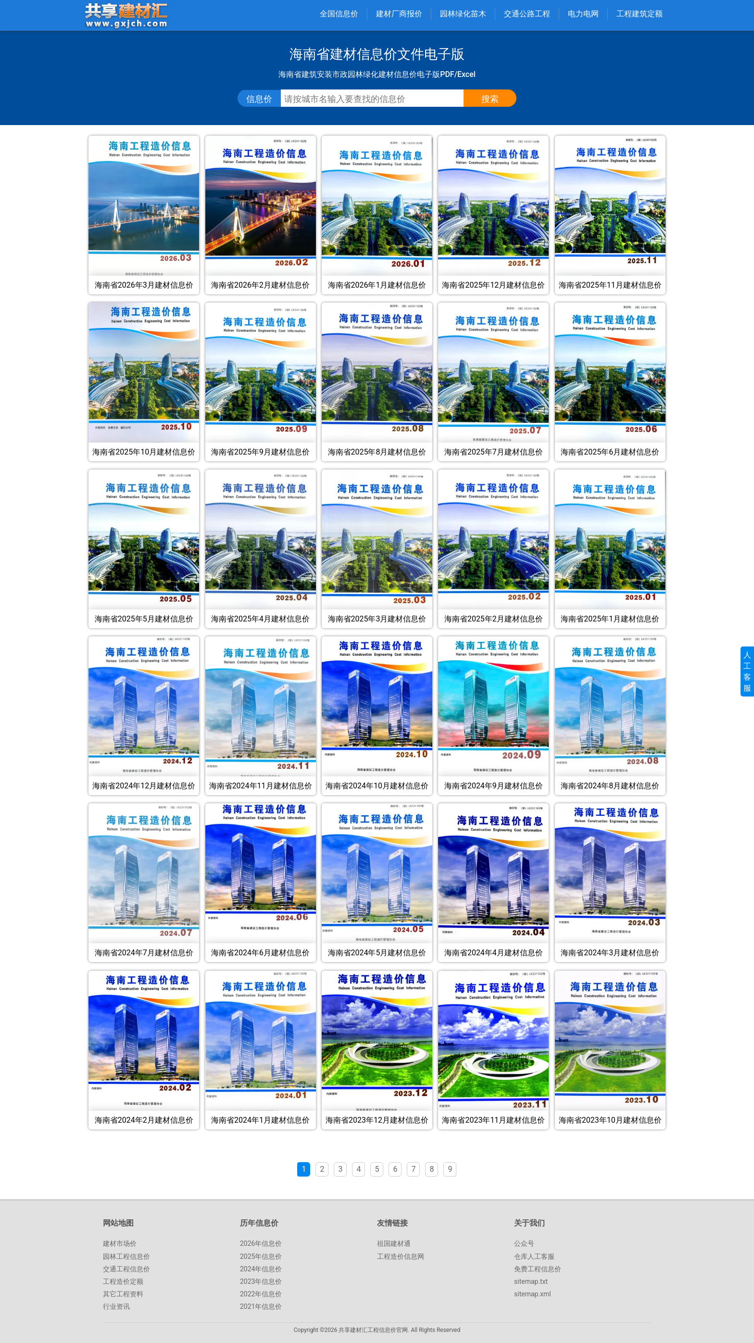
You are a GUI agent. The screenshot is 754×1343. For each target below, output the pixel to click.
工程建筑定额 (639, 13)
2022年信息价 (261, 1294)
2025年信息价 (261, 1256)
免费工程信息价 (537, 1269)
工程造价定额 (123, 1281)
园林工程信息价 (126, 1256)
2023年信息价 (261, 1281)
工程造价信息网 (400, 1256)
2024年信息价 (261, 1269)
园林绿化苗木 (463, 13)
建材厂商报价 (399, 13)
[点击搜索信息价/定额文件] (490, 99)
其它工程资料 (123, 1294)
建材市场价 (120, 1243)
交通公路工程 (527, 13)
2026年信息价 (261, 1243)
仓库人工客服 (534, 1256)
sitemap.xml (532, 1294)
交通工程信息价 (126, 1269)
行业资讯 (116, 1306)
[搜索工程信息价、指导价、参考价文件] (379, 99)
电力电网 (583, 13)
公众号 (524, 1243)
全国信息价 (339, 13)
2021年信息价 (261, 1306)
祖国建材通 (394, 1243)
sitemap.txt (531, 1281)
